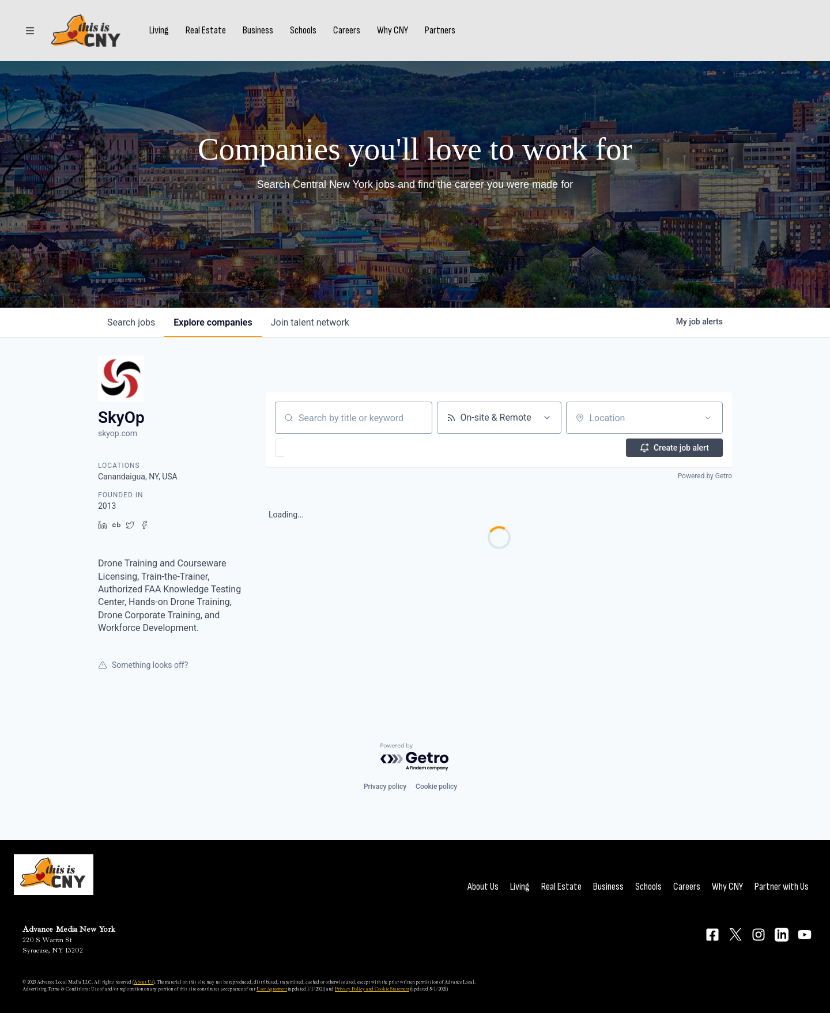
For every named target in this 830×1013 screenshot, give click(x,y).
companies (212, 322)
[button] (313, 448)
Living (159, 31)
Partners (440, 31)
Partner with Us (781, 886)
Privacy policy (385, 787)
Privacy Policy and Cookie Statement (372, 989)
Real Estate (206, 31)
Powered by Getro (705, 476)
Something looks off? (143, 665)
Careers (346, 31)
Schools (303, 31)
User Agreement (271, 989)
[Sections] (30, 30)
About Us (483, 886)
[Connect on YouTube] (804, 934)
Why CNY (392, 31)
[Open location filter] (707, 417)
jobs (131, 322)
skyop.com (117, 433)
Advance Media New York (68, 929)
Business (258, 31)
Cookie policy (436, 787)
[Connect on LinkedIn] (781, 934)
